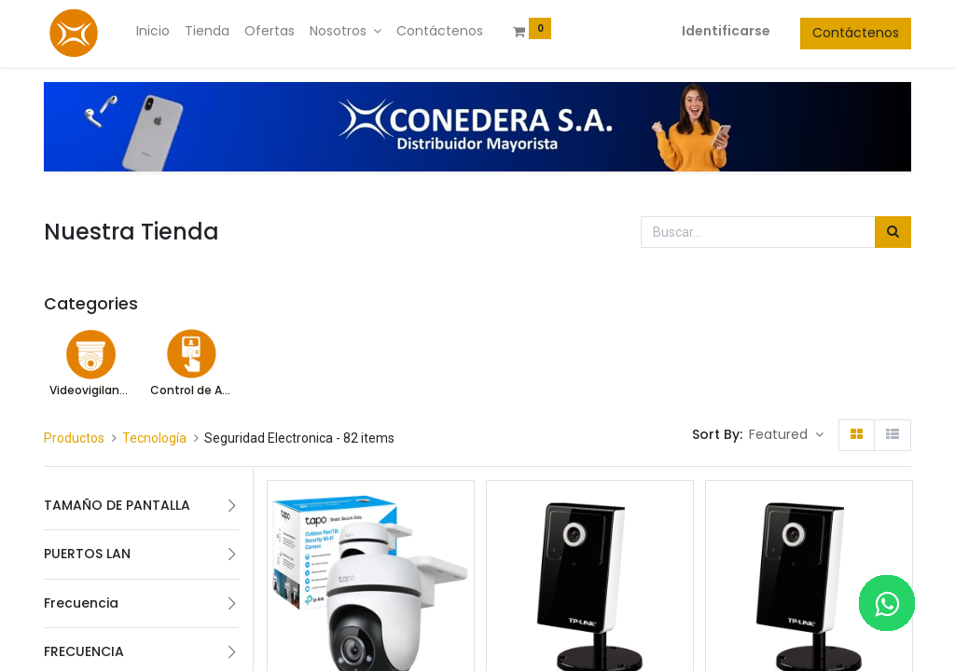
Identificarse (726, 30)
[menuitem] (153, 31)
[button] (786, 435)
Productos (74, 438)
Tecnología (154, 438)
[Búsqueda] (893, 232)
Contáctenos (855, 32)
